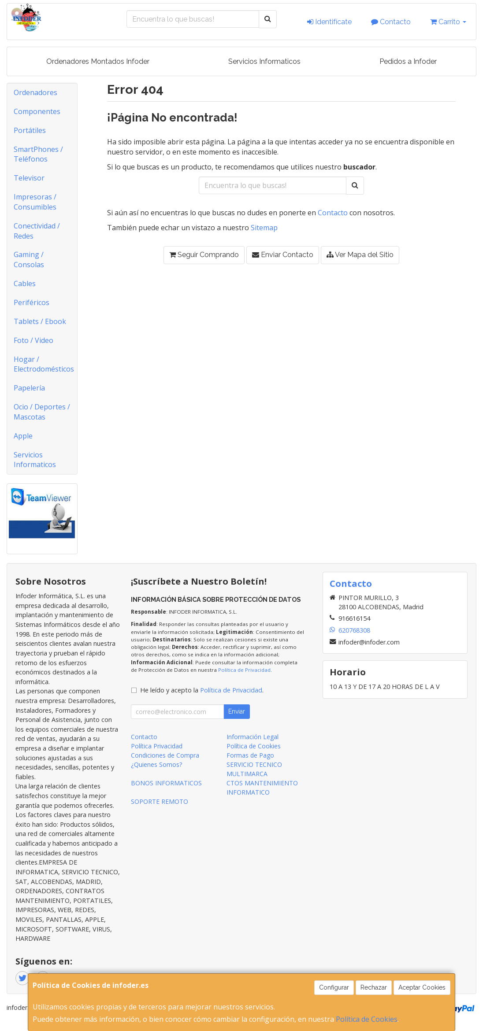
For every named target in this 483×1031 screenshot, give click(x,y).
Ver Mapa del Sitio (360, 254)
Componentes (37, 111)
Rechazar (373, 987)
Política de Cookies (367, 1019)
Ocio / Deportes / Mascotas (42, 412)
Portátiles (30, 130)
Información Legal (253, 737)
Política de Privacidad (244, 669)
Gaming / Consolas (29, 259)
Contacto (391, 22)
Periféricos (31, 302)
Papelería (29, 388)
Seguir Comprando (204, 254)
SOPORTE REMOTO (159, 801)
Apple (23, 436)
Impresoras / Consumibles (35, 202)
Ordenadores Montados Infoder (97, 61)
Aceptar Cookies (422, 987)
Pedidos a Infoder (408, 61)
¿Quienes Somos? (156, 764)
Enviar (236, 711)
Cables (25, 283)
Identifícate (329, 22)
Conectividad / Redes (37, 231)
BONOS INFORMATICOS (166, 783)
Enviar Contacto (282, 254)
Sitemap (264, 227)
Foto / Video (33, 340)
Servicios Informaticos (264, 61)
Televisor (29, 178)
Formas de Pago (250, 755)
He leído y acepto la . (202, 690)
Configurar (334, 987)
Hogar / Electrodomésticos (44, 364)
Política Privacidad (156, 746)
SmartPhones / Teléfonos (38, 154)
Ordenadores (35, 92)
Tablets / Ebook (40, 321)
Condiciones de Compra (165, 755)
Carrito (448, 22)
